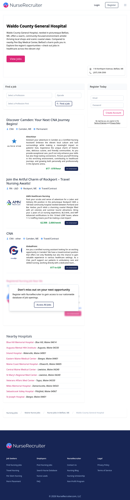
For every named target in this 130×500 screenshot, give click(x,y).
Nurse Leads (42, 476)
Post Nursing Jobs (44, 465)
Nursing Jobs (12, 413)
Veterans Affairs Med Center (20, 380)
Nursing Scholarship (76, 476)
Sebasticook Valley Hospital (20, 391)
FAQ (38, 481)
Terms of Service (100, 123)
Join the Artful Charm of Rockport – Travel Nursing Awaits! (38, 181)
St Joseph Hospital (15, 396)
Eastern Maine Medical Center (21, 358)
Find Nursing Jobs (14, 465)
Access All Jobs (43, 304)
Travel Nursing (12, 470)
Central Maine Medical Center (21, 369)
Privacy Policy (115, 123)
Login (97, 5)
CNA (9, 233)
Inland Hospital (14, 353)
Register (112, 5)
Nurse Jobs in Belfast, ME (58, 412)
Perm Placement (13, 481)
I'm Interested (71, 169)
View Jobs (16, 59)
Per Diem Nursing (14, 476)
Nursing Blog (73, 470)
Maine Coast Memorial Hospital (22, 364)
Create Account (113, 112)
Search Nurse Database (47, 470)
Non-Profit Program (75, 481)
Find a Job (63, 103)
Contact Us (72, 465)
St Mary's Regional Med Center (21, 375)
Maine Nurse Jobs (32, 412)
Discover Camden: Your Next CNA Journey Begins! (38, 122)
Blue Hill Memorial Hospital (20, 342)
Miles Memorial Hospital (18, 385)
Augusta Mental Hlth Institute (21, 347)
